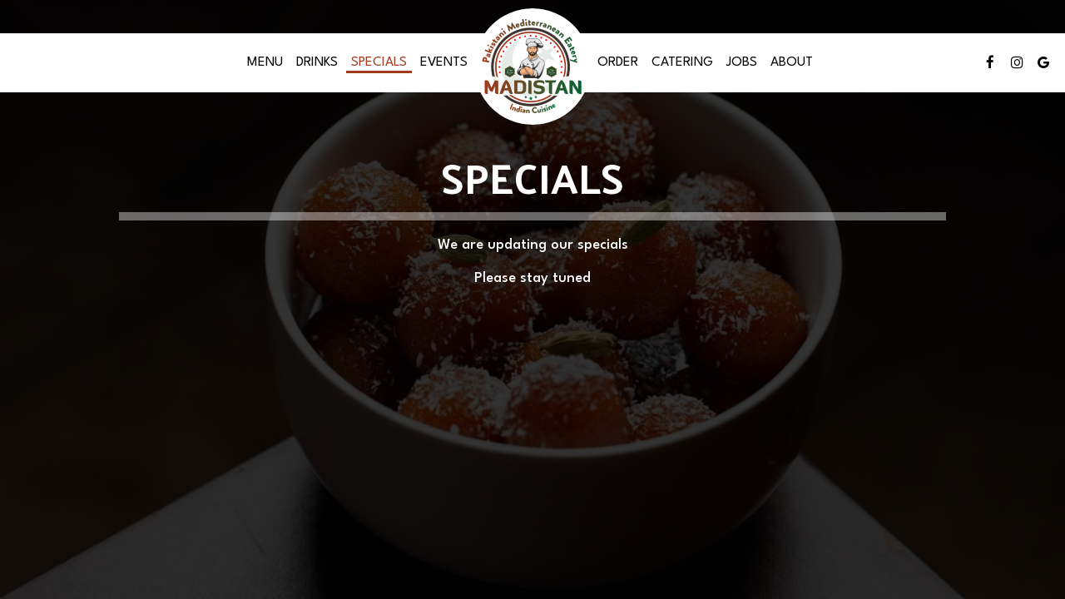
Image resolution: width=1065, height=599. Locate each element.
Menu (265, 62)
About (791, 62)
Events (444, 62)
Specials (379, 62)
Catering (682, 62)
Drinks (317, 62)
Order (617, 62)
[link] (532, 66)
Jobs (741, 62)
